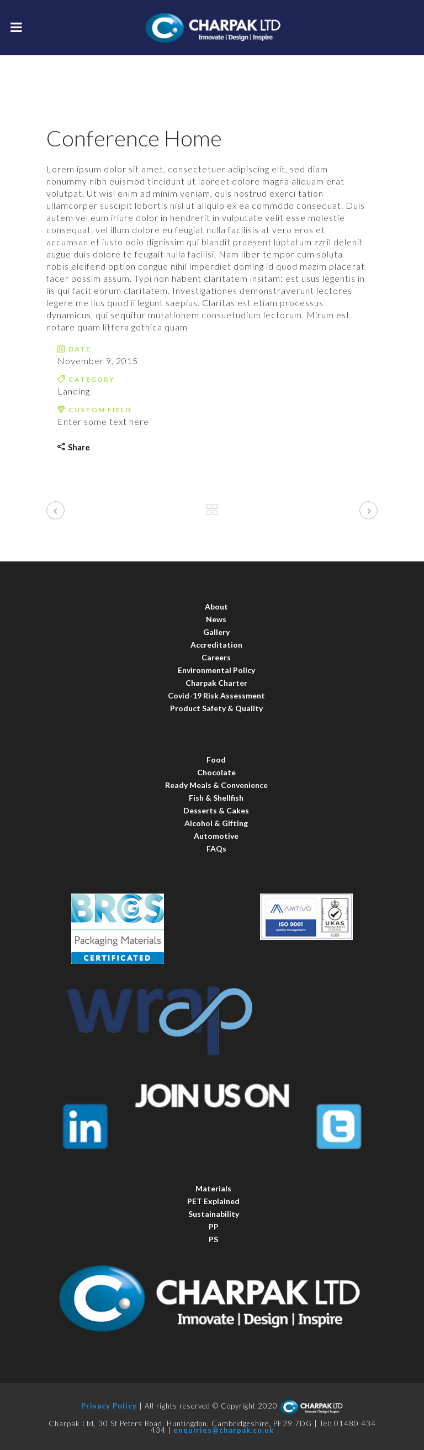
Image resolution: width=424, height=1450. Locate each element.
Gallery (216, 632)
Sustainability (213, 1213)
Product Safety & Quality (216, 708)
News (216, 619)
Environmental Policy (216, 670)
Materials (213, 1188)
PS (213, 1239)
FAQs (216, 848)
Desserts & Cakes (216, 810)
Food (216, 759)
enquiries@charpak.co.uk (223, 1430)
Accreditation (216, 644)
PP (214, 1226)
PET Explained (213, 1201)
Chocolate (216, 772)
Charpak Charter (216, 682)
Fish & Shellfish (216, 797)
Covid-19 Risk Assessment (216, 695)
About (216, 606)
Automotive (216, 835)
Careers (216, 657)
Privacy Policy (109, 1406)
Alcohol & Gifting (216, 823)
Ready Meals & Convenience (216, 785)
